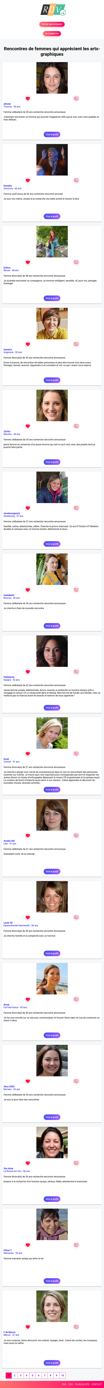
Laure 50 (8, 922)
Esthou (7, 267)
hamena (8, 349)
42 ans (16, 679)
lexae (6, 759)
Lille (6, 843)
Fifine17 (8, 1250)
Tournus (8, 106)
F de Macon (9, 1332)
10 (62, 1375)
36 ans (16, 598)
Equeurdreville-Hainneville (17, 925)
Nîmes (7, 270)
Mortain (8, 1089)
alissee (7, 104)
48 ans (15, 270)
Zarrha (7, 431)
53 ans (18, 1253)
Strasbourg (9, 516)
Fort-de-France (11, 1007)
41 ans (12, 843)
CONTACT (97, 1384)
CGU (70, 1384)
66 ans (18, 188)
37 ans (19, 516)
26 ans (16, 1089)
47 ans (15, 1335)
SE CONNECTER (51, 33)
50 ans (18, 352)
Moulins (8, 434)
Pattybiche (9, 677)
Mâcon (7, 1335)
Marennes (9, 1253)
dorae (6, 1004)
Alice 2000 (9, 1086)
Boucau (7, 598)
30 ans (17, 106)
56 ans (34, 925)
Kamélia (8, 185)
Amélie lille (9, 841)
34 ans (16, 434)
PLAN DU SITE (82, 1384)
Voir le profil (52, 134)
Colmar (7, 761)
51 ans (16, 761)
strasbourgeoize (12, 513)
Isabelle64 (9, 595)
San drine (8, 1168)
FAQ (64, 1384)
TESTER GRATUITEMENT (52, 24)
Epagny (7, 679)
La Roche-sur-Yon (12, 1171)
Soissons (8, 188)
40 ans (23, 1007)
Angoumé (8, 352)
